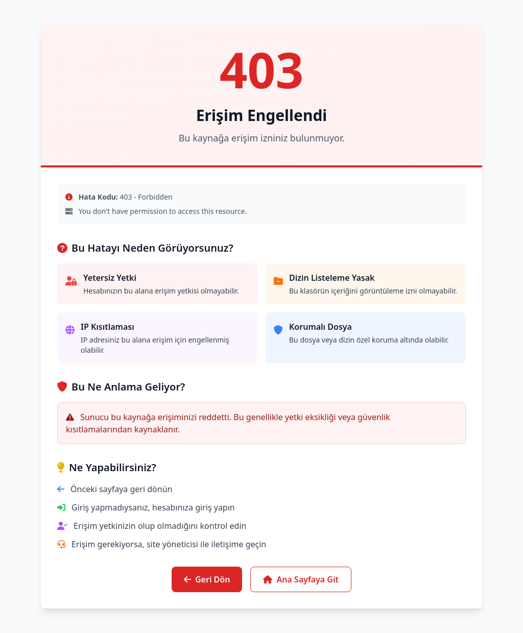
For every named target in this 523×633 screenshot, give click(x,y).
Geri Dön (207, 579)
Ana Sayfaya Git (301, 579)
